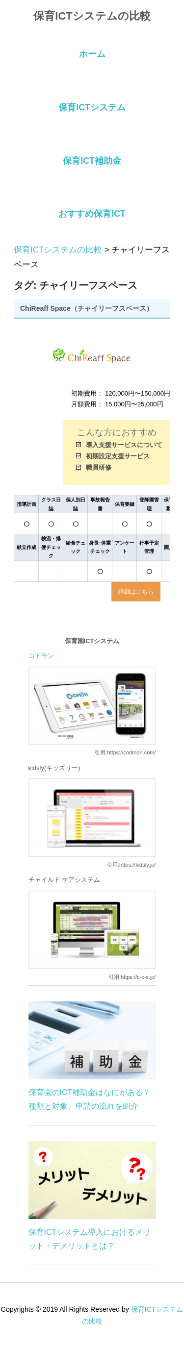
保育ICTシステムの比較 (91, 16)
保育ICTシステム (91, 107)
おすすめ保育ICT (91, 214)
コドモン (41, 655)
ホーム (92, 54)
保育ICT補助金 (92, 161)
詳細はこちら (136, 591)
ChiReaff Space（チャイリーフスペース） (86, 308)
